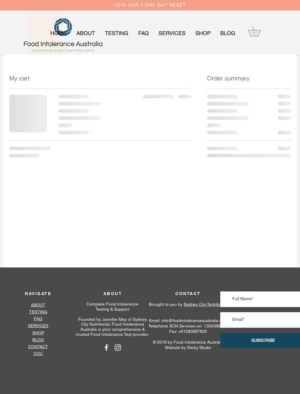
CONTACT (38, 346)
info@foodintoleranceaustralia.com (194, 320)
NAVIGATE (38, 293)
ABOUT (112, 293)
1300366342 (216, 326)
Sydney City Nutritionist (205, 304)
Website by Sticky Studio (188, 347)
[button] (259, 31)
